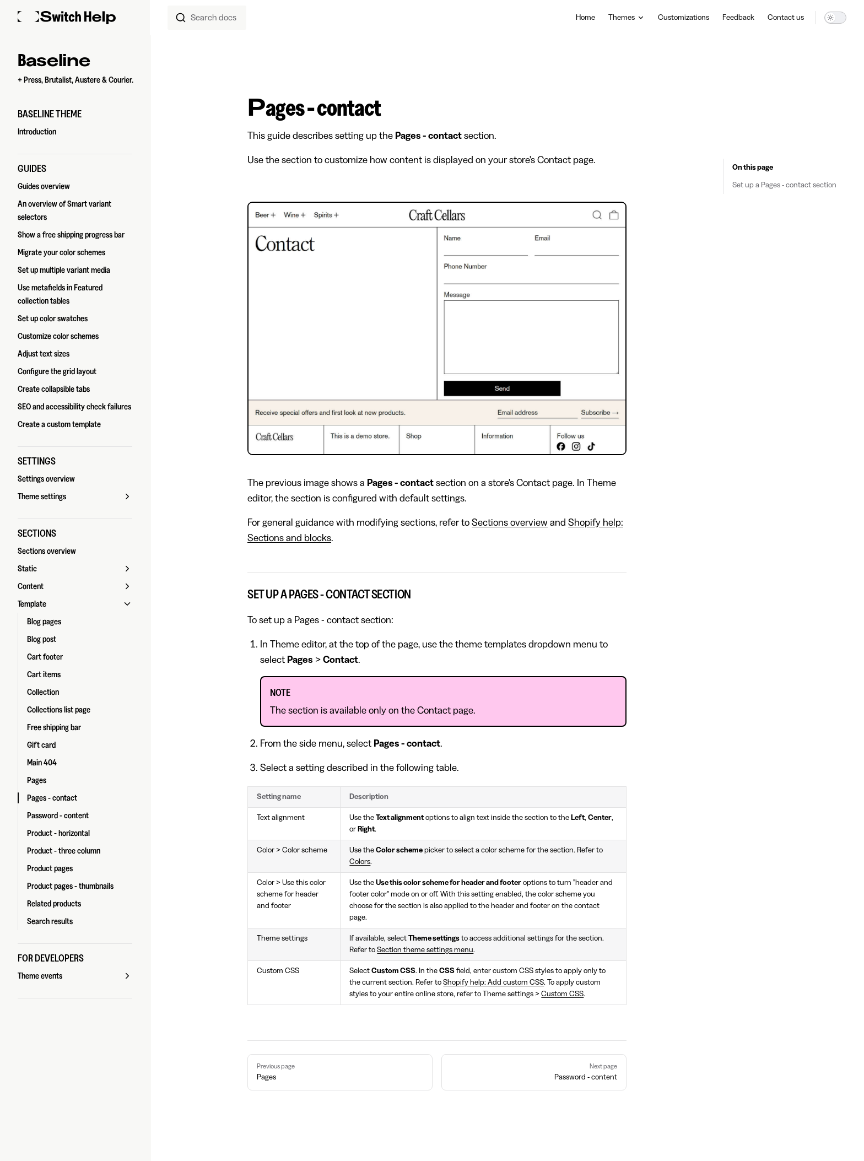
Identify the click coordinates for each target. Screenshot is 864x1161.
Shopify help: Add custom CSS (493, 982)
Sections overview (510, 522)
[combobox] (207, 18)
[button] (75, 114)
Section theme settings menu (425, 950)
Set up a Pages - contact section (784, 185)
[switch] (835, 18)
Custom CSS (562, 994)
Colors (359, 862)
